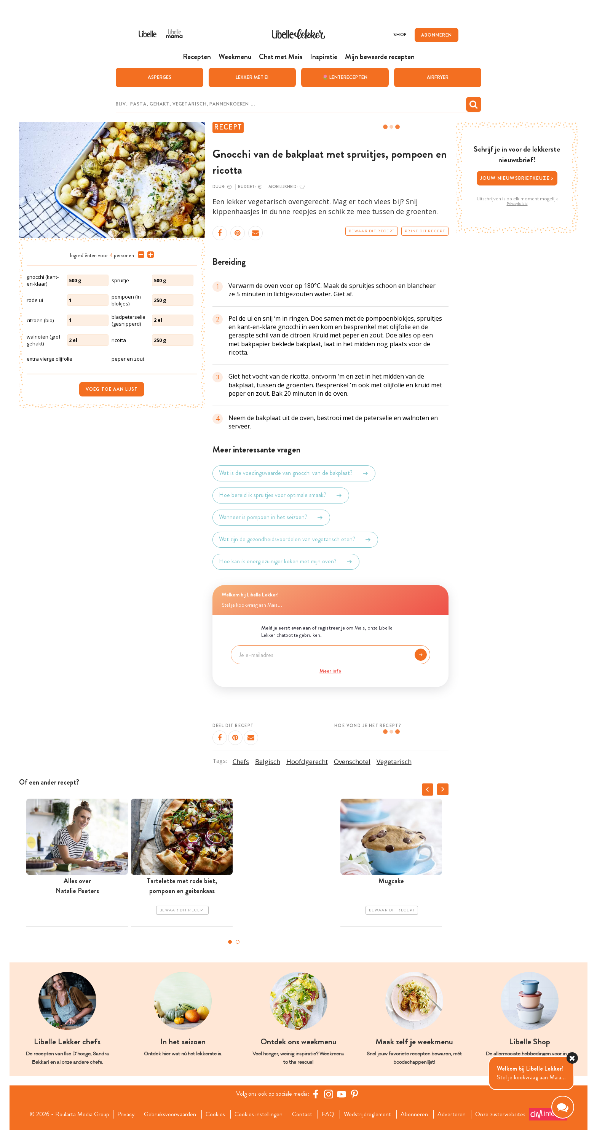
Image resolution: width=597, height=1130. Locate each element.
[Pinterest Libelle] (354, 1093)
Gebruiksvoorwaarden (170, 1114)
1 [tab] (230, 942)
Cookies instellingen (259, 1114)
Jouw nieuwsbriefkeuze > (517, 178)
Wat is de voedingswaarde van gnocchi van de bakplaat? (294, 473)
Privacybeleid (517, 203)
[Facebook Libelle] (315, 1093)
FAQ (328, 1114)
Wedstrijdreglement (367, 1114)
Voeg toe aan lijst (112, 389)
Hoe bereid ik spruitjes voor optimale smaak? (281, 495)
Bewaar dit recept (371, 231)
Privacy (125, 1114)
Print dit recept (425, 231)
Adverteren (451, 1114)
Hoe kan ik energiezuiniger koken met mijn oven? (286, 561)
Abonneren (414, 1114)
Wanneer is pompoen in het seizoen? (271, 517)
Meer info (330, 670)
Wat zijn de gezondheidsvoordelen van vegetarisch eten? (295, 539)
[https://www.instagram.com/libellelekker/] (328, 1093)
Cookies (215, 1114)
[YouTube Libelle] (341, 1093)
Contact (302, 1114)
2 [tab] (237, 942)
